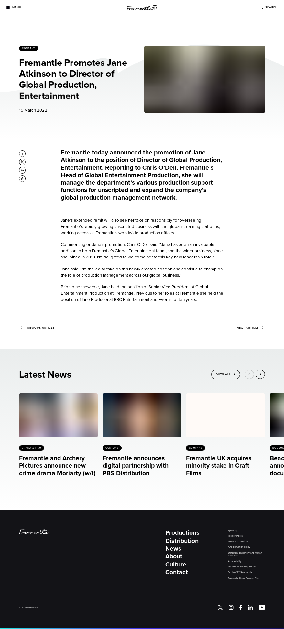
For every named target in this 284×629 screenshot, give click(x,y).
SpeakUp (232, 530)
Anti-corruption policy (239, 547)
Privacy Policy (235, 536)
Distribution (182, 540)
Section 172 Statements (240, 572)
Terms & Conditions (238, 541)
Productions (182, 532)
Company (28, 48)
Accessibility (234, 561)
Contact (176, 572)
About (173, 556)
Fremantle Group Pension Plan (243, 578)
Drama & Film (31, 448)
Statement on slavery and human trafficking (245, 554)
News (173, 548)
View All (223, 375)
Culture (175, 564)
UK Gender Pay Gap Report (242, 566)
